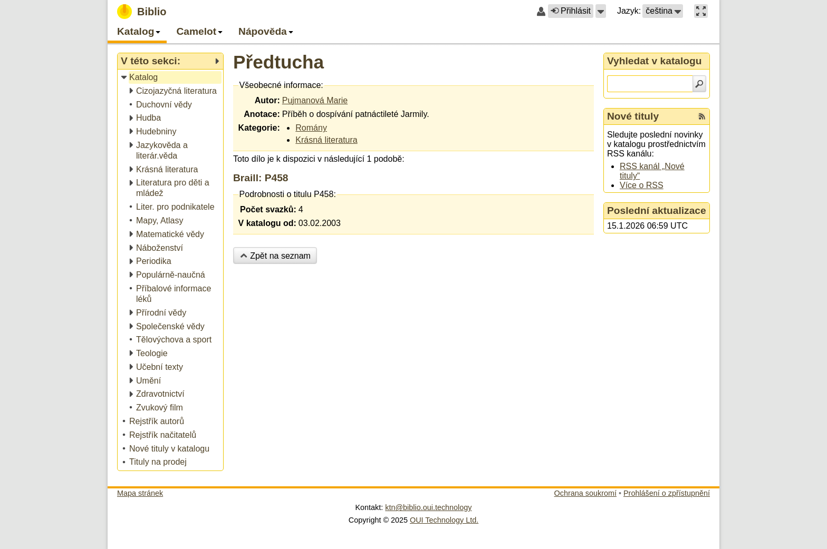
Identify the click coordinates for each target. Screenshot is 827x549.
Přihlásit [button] (571, 10)
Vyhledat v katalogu (654, 60)
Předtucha (278, 62)
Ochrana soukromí (585, 493)
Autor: (267, 100)
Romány (311, 127)
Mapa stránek (140, 493)
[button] (600, 11)
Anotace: (262, 114)
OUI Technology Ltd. (444, 520)
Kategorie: (259, 127)
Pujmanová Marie (315, 100)
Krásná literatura (326, 139)
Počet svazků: (268, 209)
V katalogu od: (267, 223)
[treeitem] (171, 77)
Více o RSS (641, 185)
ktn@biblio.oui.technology (428, 507)
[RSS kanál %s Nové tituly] (702, 116)
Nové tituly (633, 116)
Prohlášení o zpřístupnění (666, 493)
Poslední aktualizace (656, 210)
